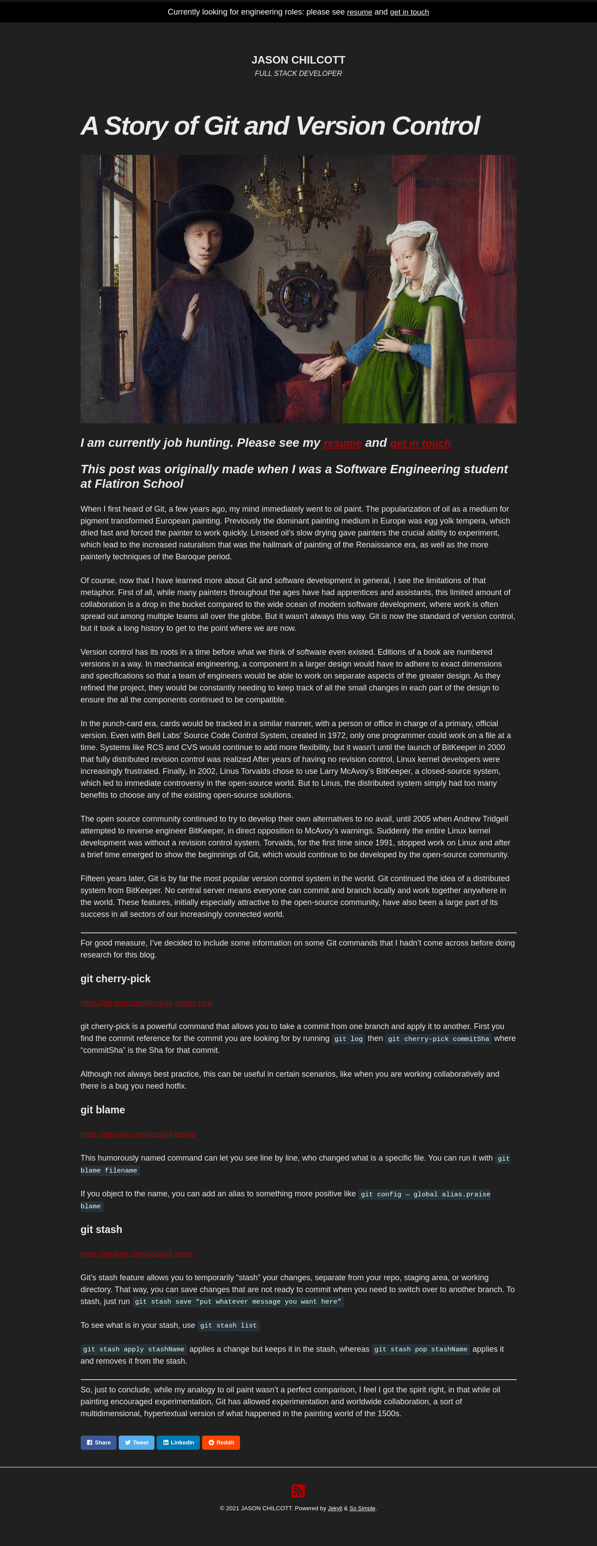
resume (358, 12)
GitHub (311, 32)
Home (246, 32)
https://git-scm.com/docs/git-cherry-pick (149, 1002)
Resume (277, 32)
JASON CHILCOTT (298, 59)
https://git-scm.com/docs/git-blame (141, 1134)
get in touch (410, 12)
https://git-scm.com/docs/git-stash (140, 1253)
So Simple (362, 1509)
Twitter (347, 32)
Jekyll (334, 1509)
